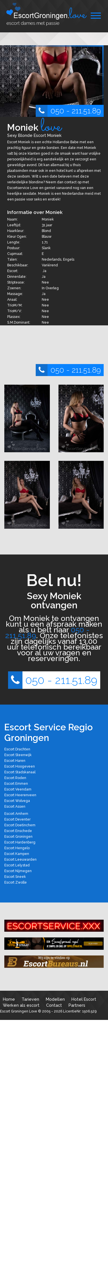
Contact (54, 1005)
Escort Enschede (18, 831)
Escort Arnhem (16, 814)
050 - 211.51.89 (68, 111)
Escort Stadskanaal (19, 772)
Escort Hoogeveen (19, 766)
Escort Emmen (16, 784)
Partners (77, 1005)
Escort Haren (14, 761)
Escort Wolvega (17, 801)
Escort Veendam (17, 789)
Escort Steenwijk (18, 755)
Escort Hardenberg (19, 842)
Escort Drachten (17, 749)
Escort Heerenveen (20, 795)
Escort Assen (14, 807)
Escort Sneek (15, 877)
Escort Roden (15, 778)
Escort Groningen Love (18, 1011)
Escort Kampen (16, 854)
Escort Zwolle (15, 882)
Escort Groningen (18, 837)
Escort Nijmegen (18, 871)
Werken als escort (21, 1005)
